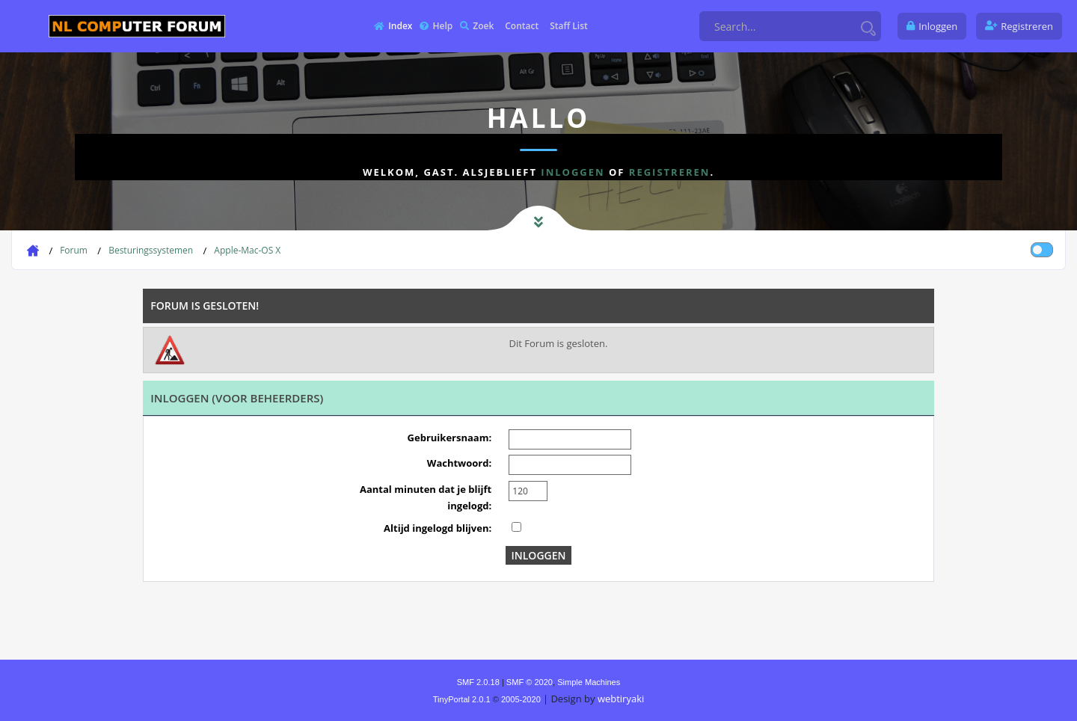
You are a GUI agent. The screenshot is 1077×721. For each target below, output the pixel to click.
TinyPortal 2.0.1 (462, 699)
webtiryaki (621, 698)
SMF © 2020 (529, 682)
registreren (670, 172)
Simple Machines (588, 682)
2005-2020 (521, 699)
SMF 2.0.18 (478, 682)
